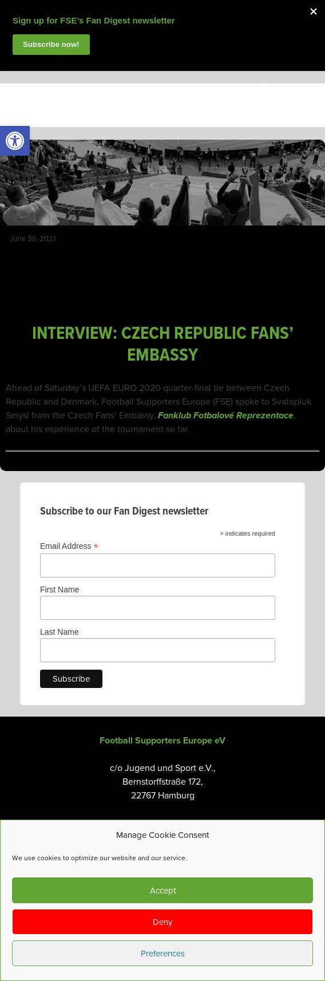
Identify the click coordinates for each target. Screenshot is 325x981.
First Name (59, 589)
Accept (163, 890)
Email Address (69, 546)
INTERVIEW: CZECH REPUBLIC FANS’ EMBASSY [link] (163, 344)
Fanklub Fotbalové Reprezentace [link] (226, 415)
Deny (162, 922)
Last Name (59, 631)
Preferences (163, 953)
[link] (15, 141)
